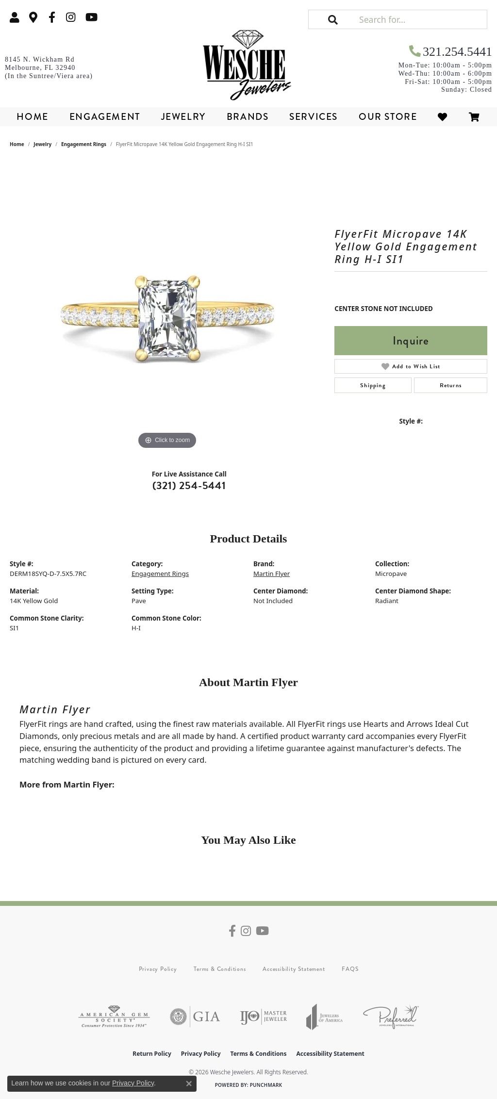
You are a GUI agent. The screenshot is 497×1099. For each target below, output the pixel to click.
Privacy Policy (158, 969)
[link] (33, 17)
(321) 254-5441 (189, 485)
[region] (167, 306)
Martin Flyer (271, 573)
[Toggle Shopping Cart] (474, 116)
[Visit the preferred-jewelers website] (391, 1017)
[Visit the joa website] (324, 1017)
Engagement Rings (83, 144)
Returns (451, 385)
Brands (248, 117)
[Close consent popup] (189, 1083)
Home (32, 117)
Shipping (373, 385)
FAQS (350, 969)
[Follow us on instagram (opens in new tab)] (71, 17)
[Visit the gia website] (195, 1017)
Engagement (104, 117)
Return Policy (152, 1054)
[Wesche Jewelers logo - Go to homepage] (248, 62)
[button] (14, 17)
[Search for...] (422, 19)
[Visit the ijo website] (263, 1017)
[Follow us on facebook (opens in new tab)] (52, 17)
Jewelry (183, 117)
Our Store (388, 117)
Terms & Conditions (220, 969)
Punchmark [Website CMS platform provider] (266, 1085)
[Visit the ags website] (114, 1017)
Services (313, 117)
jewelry (42, 144)
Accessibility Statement (294, 969)
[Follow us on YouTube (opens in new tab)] (91, 17)
